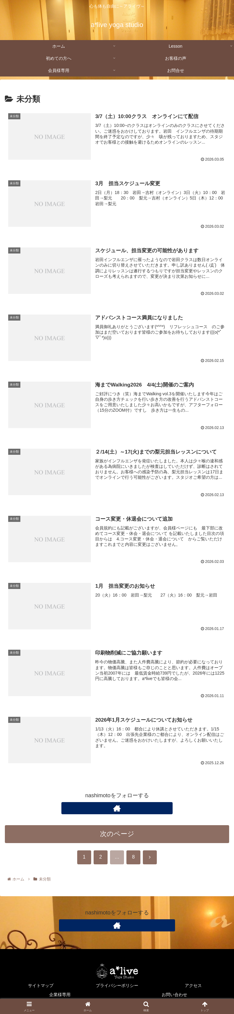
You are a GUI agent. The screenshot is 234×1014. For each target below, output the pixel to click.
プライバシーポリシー (117, 985)
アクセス (193, 985)
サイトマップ (40, 985)
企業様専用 (60, 994)
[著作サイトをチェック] (116, 809)
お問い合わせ (174, 994)
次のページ (117, 835)
